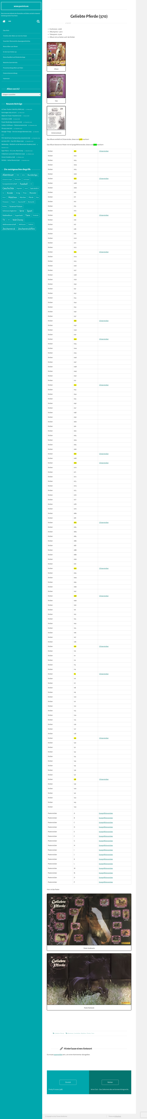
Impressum (6, 78)
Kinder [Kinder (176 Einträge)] (10, 193)
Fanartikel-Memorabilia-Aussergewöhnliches (16, 41)
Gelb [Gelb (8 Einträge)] (31, 183)
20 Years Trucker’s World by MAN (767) (13, 109)
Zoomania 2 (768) (7, 119)
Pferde (89, 1033)
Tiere (92, 1033)
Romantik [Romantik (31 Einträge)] (31, 202)
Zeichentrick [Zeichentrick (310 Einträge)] (9, 229)
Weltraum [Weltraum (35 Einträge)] (22, 224)
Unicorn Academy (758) (8, 157)
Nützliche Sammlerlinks (10, 62)
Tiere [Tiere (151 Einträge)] (27, 215)
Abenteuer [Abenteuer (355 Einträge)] (8, 175)
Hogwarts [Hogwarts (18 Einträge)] (19, 188)
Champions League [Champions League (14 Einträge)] (7, 179)
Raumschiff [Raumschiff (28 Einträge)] (21, 202)
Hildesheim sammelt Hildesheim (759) (13, 154)
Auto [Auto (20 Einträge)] (18, 175)
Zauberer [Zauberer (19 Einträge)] (30, 224)
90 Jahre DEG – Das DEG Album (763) (13, 141)
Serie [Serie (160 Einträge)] (22, 211)
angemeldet (58, 1055)
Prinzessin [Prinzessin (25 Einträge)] (6, 202)
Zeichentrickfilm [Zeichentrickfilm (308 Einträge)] (26, 229)
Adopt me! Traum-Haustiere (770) (11, 115)
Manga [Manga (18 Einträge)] (25, 193)
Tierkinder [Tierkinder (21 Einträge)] (35, 215)
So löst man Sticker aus (10, 52)
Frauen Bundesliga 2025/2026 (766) (12, 122)
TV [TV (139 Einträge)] (4, 220)
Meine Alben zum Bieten (10, 46)
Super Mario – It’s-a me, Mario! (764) (12, 150)
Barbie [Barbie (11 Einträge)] (23, 175)
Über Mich (6, 30)
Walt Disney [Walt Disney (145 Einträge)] (17, 220)
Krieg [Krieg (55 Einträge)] (18, 193)
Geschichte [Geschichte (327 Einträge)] (8, 188)
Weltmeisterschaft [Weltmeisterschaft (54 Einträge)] (9, 224)
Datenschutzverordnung (10, 73)
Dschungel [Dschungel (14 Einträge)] (26, 179)
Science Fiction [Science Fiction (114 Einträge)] (15, 206)
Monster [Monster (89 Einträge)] (32, 193)
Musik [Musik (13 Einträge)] (4, 197)
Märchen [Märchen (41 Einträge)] (23, 197)
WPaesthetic (117, 1116)
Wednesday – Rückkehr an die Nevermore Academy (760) (19, 144)
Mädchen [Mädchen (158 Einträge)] (12, 197)
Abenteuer (70, 1033)
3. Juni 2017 (68, 23)
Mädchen (83, 1033)
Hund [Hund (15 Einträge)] (26, 188)
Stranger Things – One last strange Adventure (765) (17, 131)
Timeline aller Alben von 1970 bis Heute (15, 36)
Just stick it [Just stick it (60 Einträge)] (34, 188)
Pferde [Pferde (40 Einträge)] (31, 197)
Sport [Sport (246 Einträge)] (29, 211)
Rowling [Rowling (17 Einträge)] (5, 206)
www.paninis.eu (21, 5)
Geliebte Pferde (59, 1033)
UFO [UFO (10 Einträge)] (9, 219)
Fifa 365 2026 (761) (7, 128)
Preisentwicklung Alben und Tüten (13, 68)
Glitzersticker (104, 151)
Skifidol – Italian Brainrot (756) (11, 160)
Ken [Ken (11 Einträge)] (3, 193)
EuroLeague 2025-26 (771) (9, 112)
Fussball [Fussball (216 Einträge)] (24, 184)
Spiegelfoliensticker (106, 813)
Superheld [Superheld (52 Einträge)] (19, 215)
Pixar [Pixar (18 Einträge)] (37, 197)
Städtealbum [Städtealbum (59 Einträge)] (7, 215)
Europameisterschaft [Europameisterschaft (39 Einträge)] (10, 184)
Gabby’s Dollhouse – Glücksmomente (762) (14, 125)
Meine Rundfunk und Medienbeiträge (14, 57)
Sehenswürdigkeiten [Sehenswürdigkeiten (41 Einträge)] (10, 211)
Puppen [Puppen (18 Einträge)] (13, 202)
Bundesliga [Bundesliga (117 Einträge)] (32, 175)
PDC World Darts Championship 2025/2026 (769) (16, 138)
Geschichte (77, 1033)
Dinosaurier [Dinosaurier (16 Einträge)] (18, 179)
